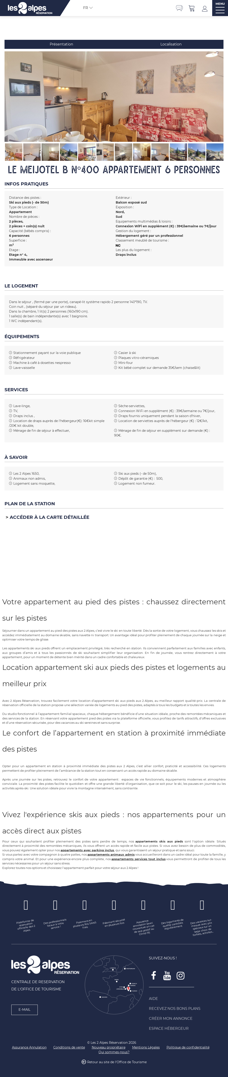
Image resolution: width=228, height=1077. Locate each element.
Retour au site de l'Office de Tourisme (117, 1062)
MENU (220, 3)
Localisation (171, 44)
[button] (192, 8)
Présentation (61, 44)
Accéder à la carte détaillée (49, 517)
